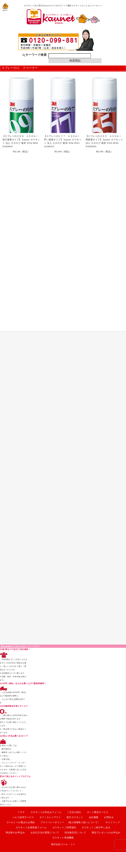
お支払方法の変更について (45, 833)
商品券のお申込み (15, 833)
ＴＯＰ (21, 812)
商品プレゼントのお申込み (106, 833)
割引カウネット (75, 817)
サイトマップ (112, 822)
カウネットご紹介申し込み (96, 827)
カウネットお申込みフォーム (46, 812)
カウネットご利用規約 (64, 827)
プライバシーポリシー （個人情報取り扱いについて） (70, 822)
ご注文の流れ (74, 812)
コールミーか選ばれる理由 (20, 822)
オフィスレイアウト (50, 817)
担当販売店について (75, 833)
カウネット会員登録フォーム (31, 827)
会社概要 (93, 817)
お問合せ (109, 817)
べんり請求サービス (23, 817)
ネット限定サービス (97, 812)
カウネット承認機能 (63, 838)
